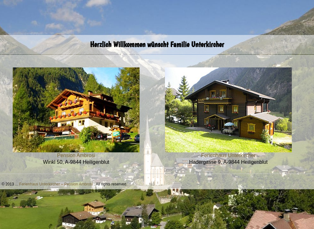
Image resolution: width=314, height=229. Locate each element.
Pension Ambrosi (76, 155)
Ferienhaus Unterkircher (228, 155)
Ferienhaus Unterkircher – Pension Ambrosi (56, 184)
